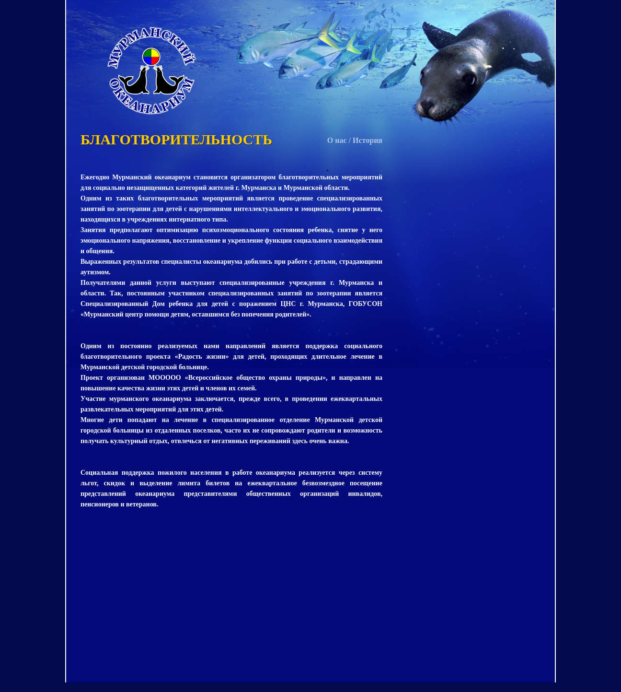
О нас (337, 140)
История (367, 140)
